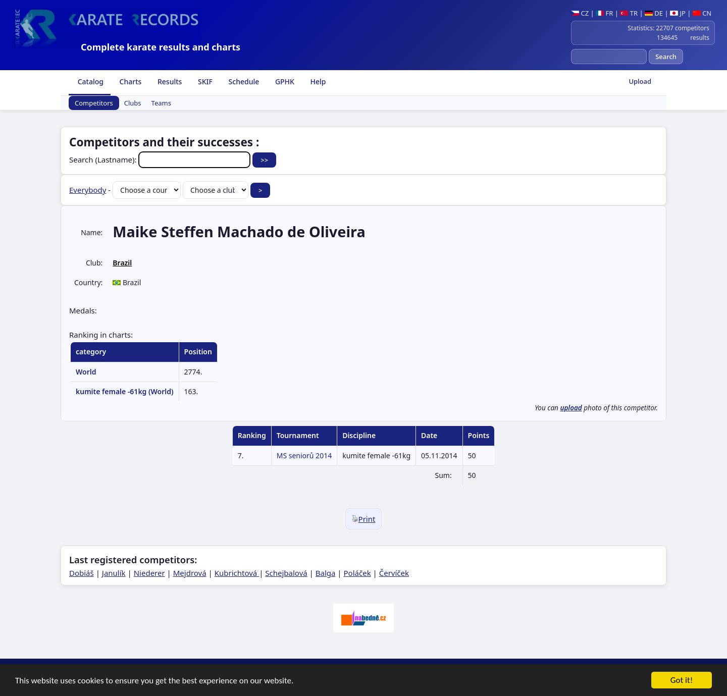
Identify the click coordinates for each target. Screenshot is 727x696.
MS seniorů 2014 (304, 455)
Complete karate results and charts (160, 47)
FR (604, 13)
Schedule (243, 81)
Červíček (394, 573)
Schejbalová (286, 573)
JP (678, 13)
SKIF (204, 81)
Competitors (94, 103)
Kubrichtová (237, 573)
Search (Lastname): (160, 159)
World (86, 372)
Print (364, 519)
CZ (580, 13)
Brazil (122, 262)
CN (702, 13)
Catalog (89, 81)
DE (654, 13)
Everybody (87, 190)
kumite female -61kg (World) (125, 391)
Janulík (114, 573)
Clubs (132, 103)
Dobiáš (81, 573)
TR (629, 13)
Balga (326, 573)
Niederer (149, 573)
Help (317, 81)
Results (168, 81)
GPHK (283, 81)
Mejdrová (189, 573)
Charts (129, 81)
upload (571, 407)
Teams (161, 103)
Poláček (357, 573)
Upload (640, 81)
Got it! (681, 680)
